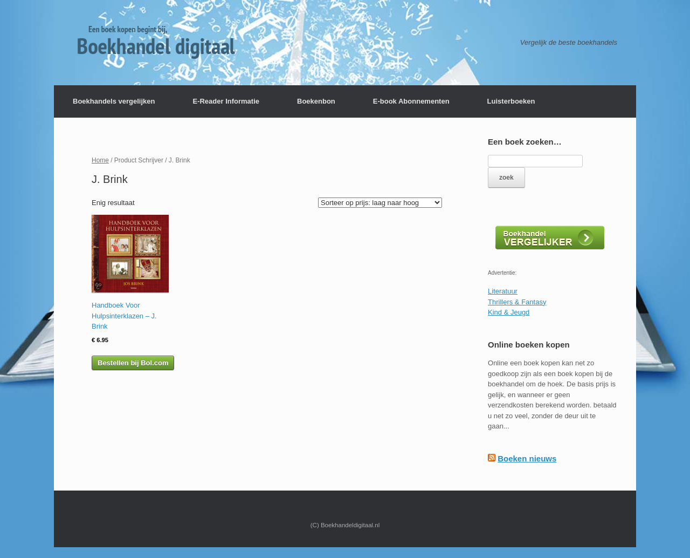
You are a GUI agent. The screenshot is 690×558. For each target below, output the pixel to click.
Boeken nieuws (527, 458)
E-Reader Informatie (225, 101)
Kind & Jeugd (508, 312)
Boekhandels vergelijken (114, 101)
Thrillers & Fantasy (517, 302)
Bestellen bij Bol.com (133, 363)
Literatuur (503, 291)
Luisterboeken (511, 101)
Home (100, 160)
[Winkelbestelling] (380, 203)
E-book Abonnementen (411, 101)
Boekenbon (316, 101)
